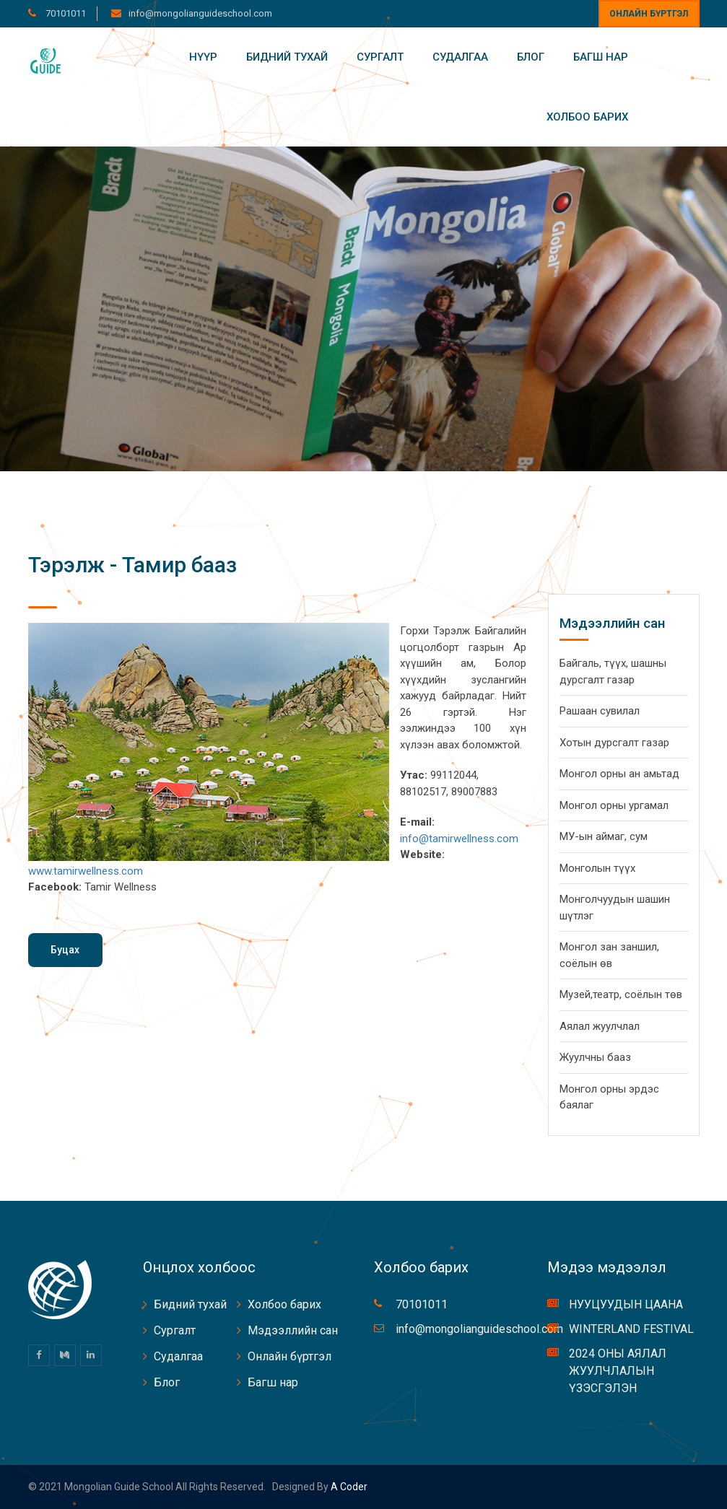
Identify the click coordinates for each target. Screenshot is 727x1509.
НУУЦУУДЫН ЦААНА (626, 1304)
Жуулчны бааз (595, 1057)
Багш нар (600, 57)
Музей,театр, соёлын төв (621, 994)
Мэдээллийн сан (293, 1330)
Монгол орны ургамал (614, 805)
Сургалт (380, 57)
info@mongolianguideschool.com (200, 13)
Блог (530, 57)
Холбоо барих (587, 116)
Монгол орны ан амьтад (619, 773)
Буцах (65, 949)
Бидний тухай (287, 57)
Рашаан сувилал (600, 710)
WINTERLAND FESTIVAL (631, 1329)
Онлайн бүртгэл (648, 14)
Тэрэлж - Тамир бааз (132, 564)
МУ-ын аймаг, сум (604, 836)
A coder (347, 1486)
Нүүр (203, 57)
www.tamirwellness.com (85, 871)
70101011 (64, 13)
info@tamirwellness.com (459, 838)
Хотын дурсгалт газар (614, 742)
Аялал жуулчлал (600, 1026)
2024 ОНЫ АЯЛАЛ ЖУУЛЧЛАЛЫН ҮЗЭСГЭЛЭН (617, 1371)
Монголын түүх (597, 868)
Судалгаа (460, 57)
